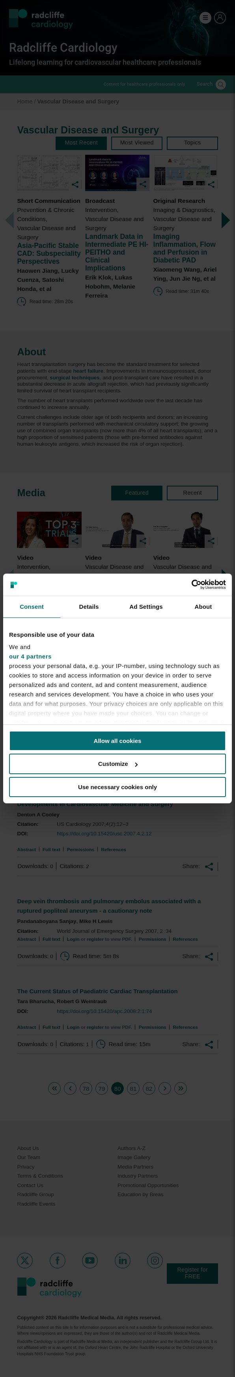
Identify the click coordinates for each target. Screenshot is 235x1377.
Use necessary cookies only (117, 787)
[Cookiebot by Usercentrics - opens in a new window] (191, 585)
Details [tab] (89, 606)
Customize (118, 763)
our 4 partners (30, 656)
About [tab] (203, 606)
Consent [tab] (32, 606)
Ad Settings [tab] (145, 606)
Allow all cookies (118, 740)
